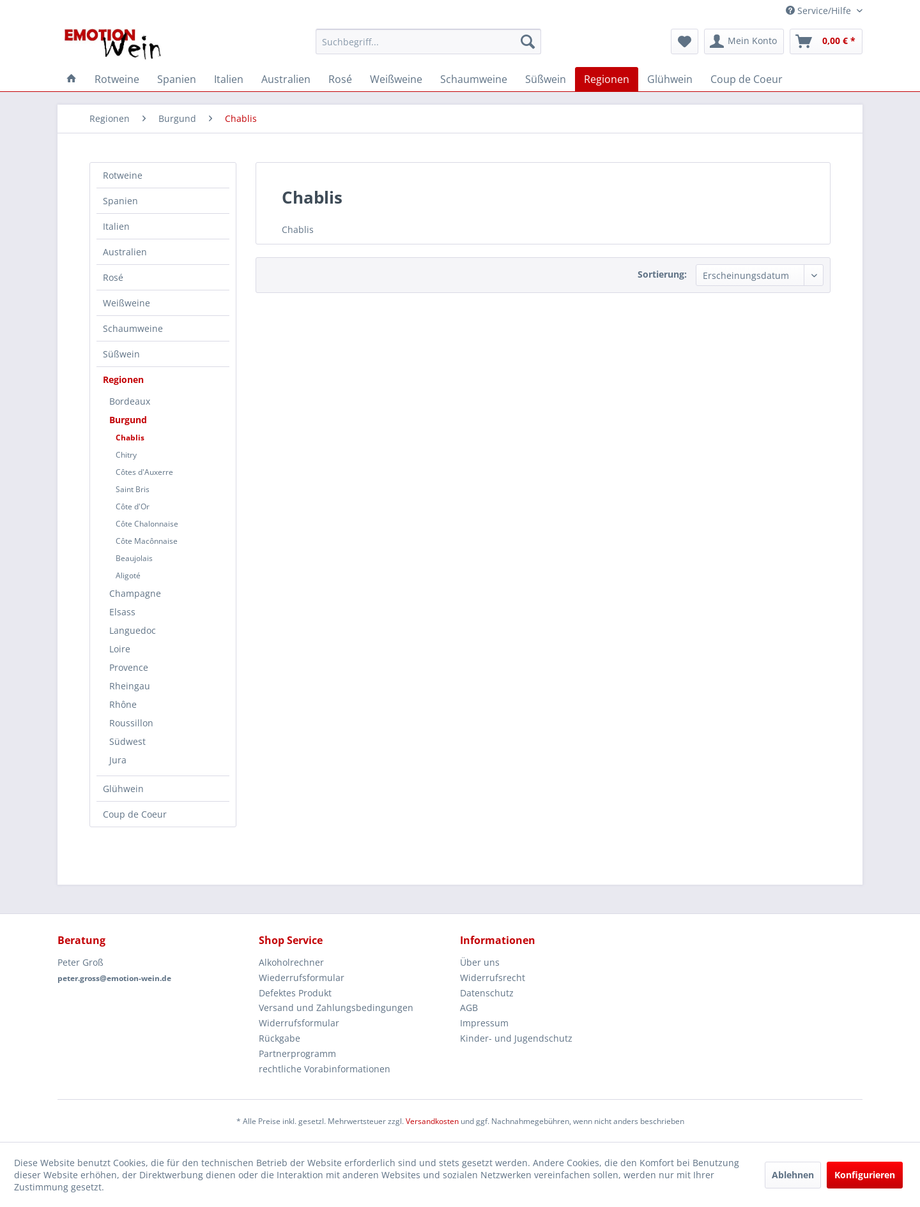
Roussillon (131, 723)
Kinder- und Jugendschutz (516, 1038)
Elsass (122, 612)
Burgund (128, 420)
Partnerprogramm (297, 1053)
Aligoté (128, 575)
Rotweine (122, 175)
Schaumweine (133, 328)
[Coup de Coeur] (747, 79)
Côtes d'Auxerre (144, 472)
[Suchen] (527, 41)
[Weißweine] (396, 79)
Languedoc (132, 630)
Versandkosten (432, 1121)
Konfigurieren (864, 1175)
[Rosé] (340, 79)
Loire (119, 649)
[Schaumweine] (473, 79)
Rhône (123, 704)
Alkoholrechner (291, 962)
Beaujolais (134, 558)
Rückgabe (279, 1038)
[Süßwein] (545, 79)
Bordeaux (129, 401)
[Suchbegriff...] (428, 41)
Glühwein (123, 789)
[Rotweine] (117, 79)
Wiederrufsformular (301, 977)
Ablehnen (793, 1175)
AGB (469, 1007)
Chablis (130, 437)
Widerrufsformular (299, 1023)
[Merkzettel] (684, 41)
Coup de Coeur (135, 814)
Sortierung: (662, 274)
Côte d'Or (133, 506)
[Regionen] (606, 79)
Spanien (120, 201)
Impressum (484, 1023)
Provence (128, 667)
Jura (117, 760)
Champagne (135, 593)
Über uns (480, 962)
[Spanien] (176, 79)
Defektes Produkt (295, 993)
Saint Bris (133, 489)
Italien (116, 226)
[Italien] (228, 79)
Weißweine (126, 303)
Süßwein (121, 354)
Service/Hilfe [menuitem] (820, 10)
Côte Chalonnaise (147, 523)
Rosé (113, 277)
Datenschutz (487, 993)
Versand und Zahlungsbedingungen (336, 1007)
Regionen (123, 379)
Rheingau (129, 686)
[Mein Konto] (744, 41)
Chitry (126, 454)
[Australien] (285, 79)
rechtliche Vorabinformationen (324, 1069)
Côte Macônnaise (147, 541)
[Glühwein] (670, 79)
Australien (125, 252)
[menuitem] (428, 41)
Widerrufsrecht (492, 977)
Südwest (127, 741)
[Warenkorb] (826, 41)
